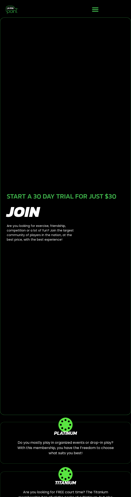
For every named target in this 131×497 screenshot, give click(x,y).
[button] (95, 9)
